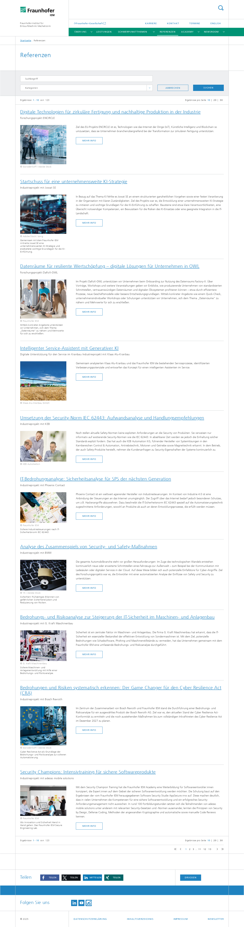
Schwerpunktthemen (132, 31)
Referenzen (167, 31)
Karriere (151, 23)
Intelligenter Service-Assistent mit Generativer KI (69, 348)
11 (199, 849)
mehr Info (89, 140)
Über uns (80, 31)
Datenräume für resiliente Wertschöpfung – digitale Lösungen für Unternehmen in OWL (109, 266)
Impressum (180, 919)
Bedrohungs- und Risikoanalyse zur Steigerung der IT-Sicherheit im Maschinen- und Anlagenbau (117, 617)
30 (221, 100)
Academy (187, 31)
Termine (194, 23)
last (222, 849)
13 (209, 849)
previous (180, 849)
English (215, 23)
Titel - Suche (221, 8)
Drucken (191, 877)
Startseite (25, 40)
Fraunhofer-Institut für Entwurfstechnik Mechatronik (35, 24)
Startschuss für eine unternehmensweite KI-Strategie (73, 181)
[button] (49, 877)
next (216, 849)
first (175, 849)
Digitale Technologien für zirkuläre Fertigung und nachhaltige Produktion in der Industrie (110, 112)
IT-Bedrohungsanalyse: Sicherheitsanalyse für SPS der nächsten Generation (95, 479)
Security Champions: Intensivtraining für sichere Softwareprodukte (88, 772)
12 (204, 849)
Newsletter (216, 919)
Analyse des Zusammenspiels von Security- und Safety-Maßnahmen (88, 546)
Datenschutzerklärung (90, 919)
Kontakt (173, 23)
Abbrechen (172, 88)
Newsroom (211, 31)
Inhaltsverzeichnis (140, 919)
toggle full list (150, 88)
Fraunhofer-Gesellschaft (89, 23)
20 (215, 100)
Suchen (208, 87)
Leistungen (104, 31)
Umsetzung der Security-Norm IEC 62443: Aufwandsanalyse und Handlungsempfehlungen (112, 417)
